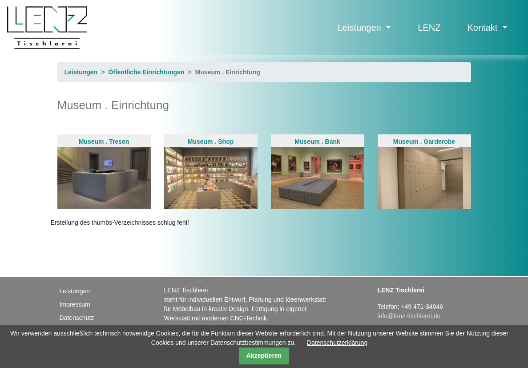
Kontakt (484, 27)
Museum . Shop (211, 173)
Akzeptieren (264, 355)
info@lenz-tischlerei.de (408, 315)
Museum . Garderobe (424, 173)
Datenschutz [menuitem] (77, 317)
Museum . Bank (317, 173)
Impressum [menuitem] (75, 304)
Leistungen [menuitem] (75, 291)
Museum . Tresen (104, 173)
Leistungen (360, 27)
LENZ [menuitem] (429, 27)
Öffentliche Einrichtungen (146, 72)
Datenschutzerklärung (337, 342)
